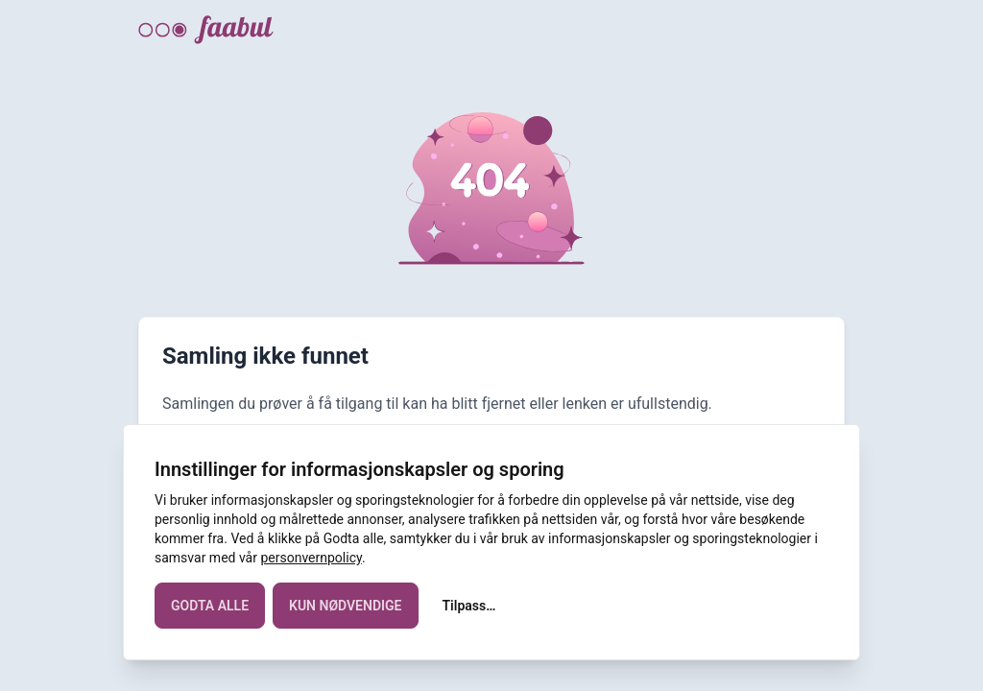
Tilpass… (469, 605)
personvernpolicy (310, 557)
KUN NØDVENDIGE (345, 605)
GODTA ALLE (210, 605)
